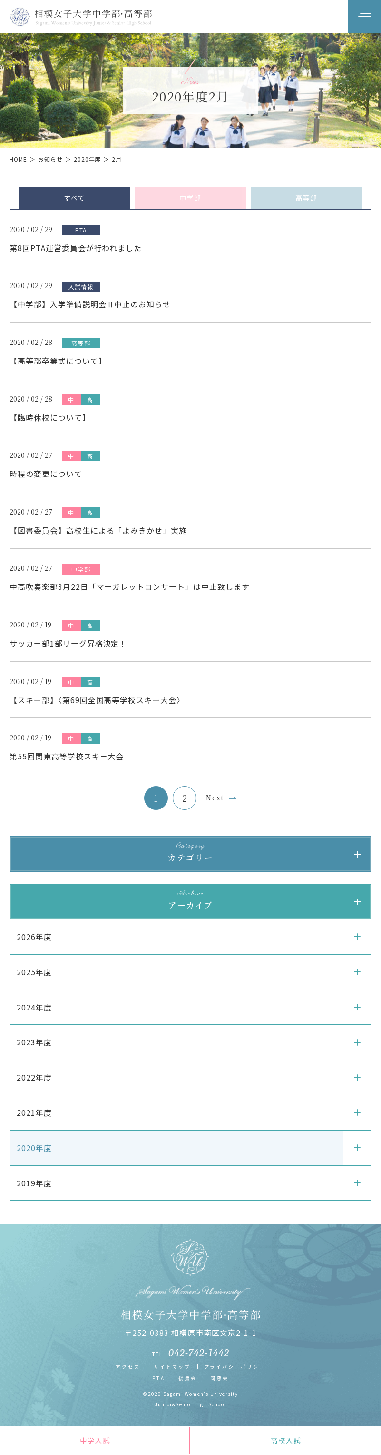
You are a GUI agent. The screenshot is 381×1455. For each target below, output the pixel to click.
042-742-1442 (198, 1353)
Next (215, 797)
